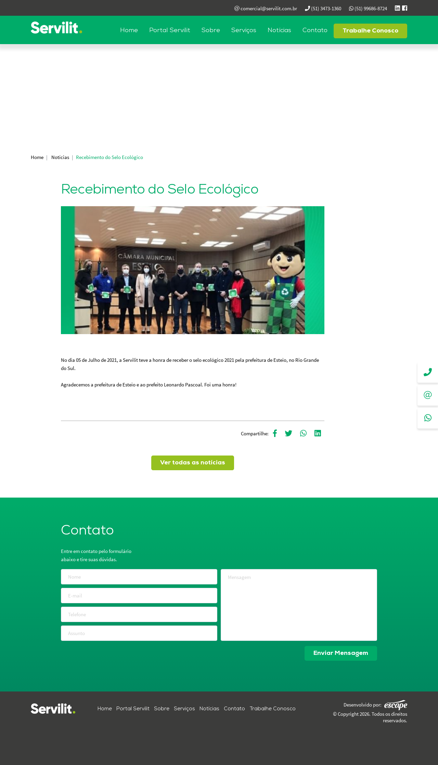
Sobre (211, 31)
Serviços (243, 31)
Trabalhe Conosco (370, 31)
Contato (314, 31)
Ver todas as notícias (192, 463)
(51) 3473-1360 (323, 8)
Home (129, 31)
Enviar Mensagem (340, 653)
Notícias (279, 31)
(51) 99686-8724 (368, 8)
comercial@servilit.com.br (265, 8)
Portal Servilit (169, 31)
